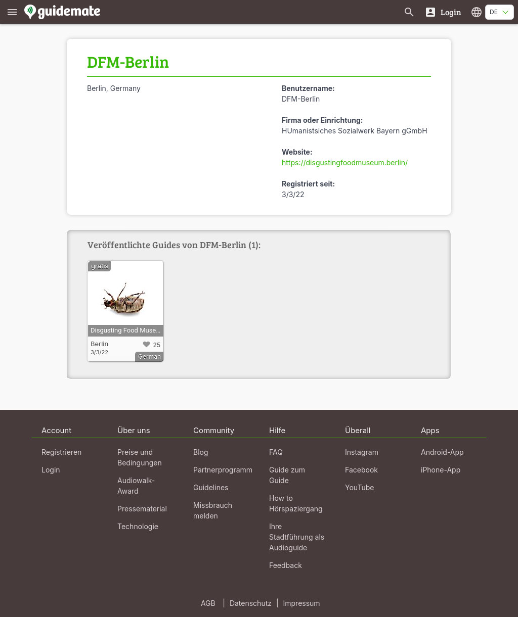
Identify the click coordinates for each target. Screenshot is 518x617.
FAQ (276, 452)
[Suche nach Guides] (409, 12)
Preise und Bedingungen (139, 457)
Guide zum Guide (287, 475)
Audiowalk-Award (136, 485)
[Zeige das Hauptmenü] (12, 12)
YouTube (359, 487)
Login (50, 469)
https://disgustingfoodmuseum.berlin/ (345, 162)
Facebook (361, 469)
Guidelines (210, 487)
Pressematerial (142, 508)
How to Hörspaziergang (296, 503)
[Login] (442, 12)
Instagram (361, 452)
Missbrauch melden (212, 510)
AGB (208, 603)
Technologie (137, 526)
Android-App (442, 452)
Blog (200, 452)
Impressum (301, 603)
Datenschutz (251, 603)
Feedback (285, 565)
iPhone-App (440, 469)
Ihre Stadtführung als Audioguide (296, 537)
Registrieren (61, 452)
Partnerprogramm (222, 469)
